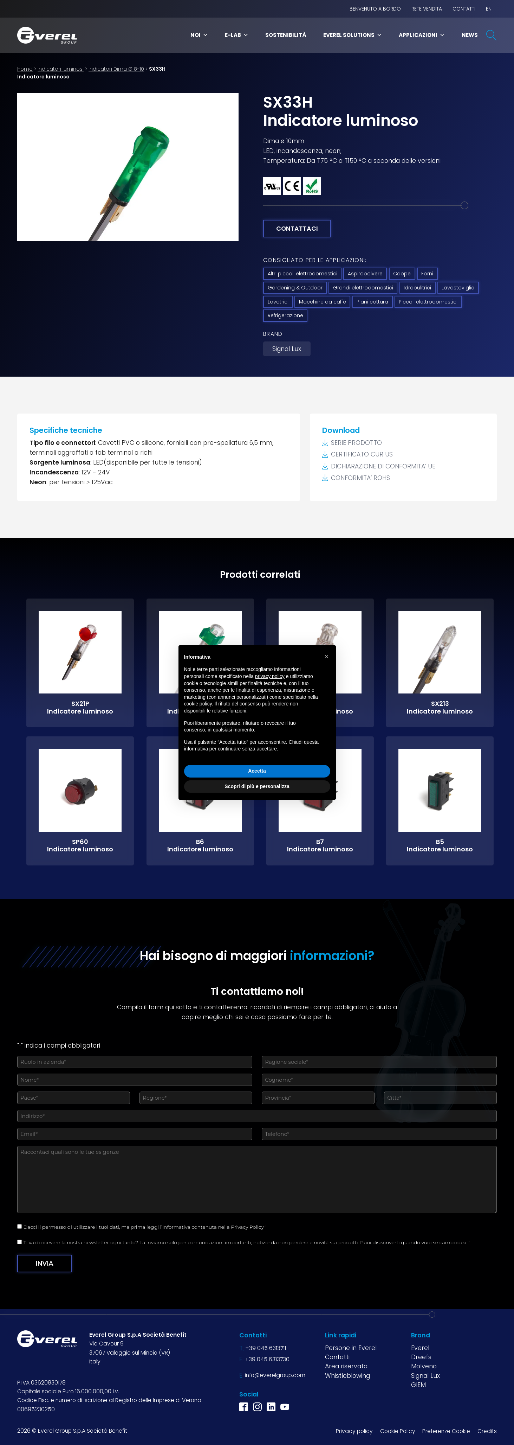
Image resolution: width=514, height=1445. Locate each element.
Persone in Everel (351, 1348)
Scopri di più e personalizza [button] (257, 786)
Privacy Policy (247, 1227)
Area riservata (346, 1366)
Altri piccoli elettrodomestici (302, 273)
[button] (326, 656)
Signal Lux (286, 349)
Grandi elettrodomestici (363, 287)
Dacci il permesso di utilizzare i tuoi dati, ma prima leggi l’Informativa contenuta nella (145, 1227)
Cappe (402, 273)
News (470, 35)
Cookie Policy (397, 1431)
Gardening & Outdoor (295, 287)
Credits (487, 1431)
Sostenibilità (285, 35)
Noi (199, 35)
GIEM (418, 1385)
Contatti (464, 8)
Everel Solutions (352, 35)
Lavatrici (278, 301)
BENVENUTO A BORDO (375, 8)
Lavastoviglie (458, 287)
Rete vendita (426, 8)
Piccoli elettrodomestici (428, 301)
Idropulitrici (417, 287)
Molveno (424, 1366)
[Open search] (491, 35)
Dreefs (421, 1357)
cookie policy (198, 703)
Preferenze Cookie (446, 1431)
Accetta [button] (257, 771)
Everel (420, 1348)
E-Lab (236, 35)
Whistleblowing (347, 1376)
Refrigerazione (285, 315)
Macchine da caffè (322, 301)
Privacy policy (354, 1431)
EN (489, 8)
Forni (427, 273)
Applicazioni (422, 35)
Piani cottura (372, 301)
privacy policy (270, 676)
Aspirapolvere (365, 273)
